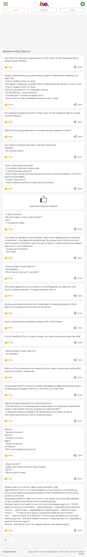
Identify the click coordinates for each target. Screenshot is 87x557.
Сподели (78, 67)
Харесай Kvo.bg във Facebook (43, 201)
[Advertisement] (43, 31)
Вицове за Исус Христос (17, 51)
